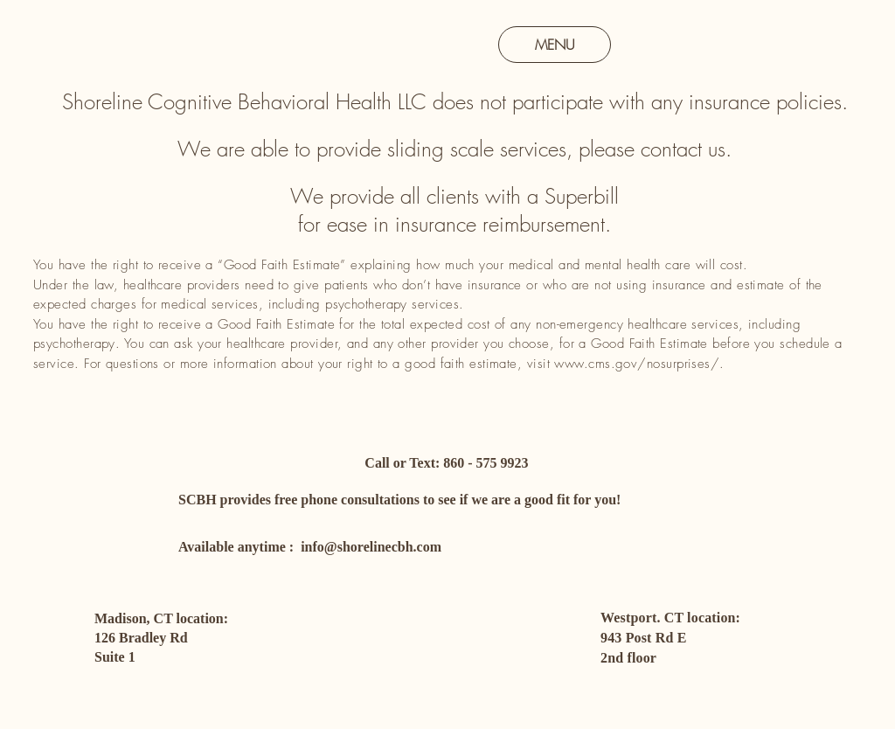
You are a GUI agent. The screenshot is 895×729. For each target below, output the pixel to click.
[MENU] (554, 44)
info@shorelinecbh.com (371, 546)
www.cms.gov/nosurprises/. (639, 363)
